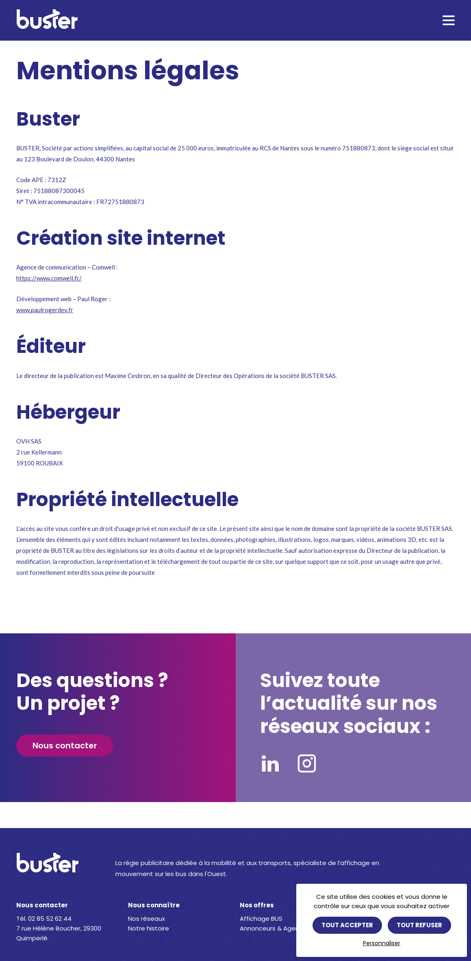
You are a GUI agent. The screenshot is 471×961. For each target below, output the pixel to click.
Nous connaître (154, 905)
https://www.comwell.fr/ (49, 278)
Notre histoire (148, 928)
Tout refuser (419, 925)
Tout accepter (347, 925)
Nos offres (257, 905)
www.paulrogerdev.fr (44, 309)
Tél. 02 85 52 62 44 (44, 918)
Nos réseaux (146, 918)
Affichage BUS (261, 918)
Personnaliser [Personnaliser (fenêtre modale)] (381, 943)
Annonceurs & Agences (275, 928)
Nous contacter (65, 745)
